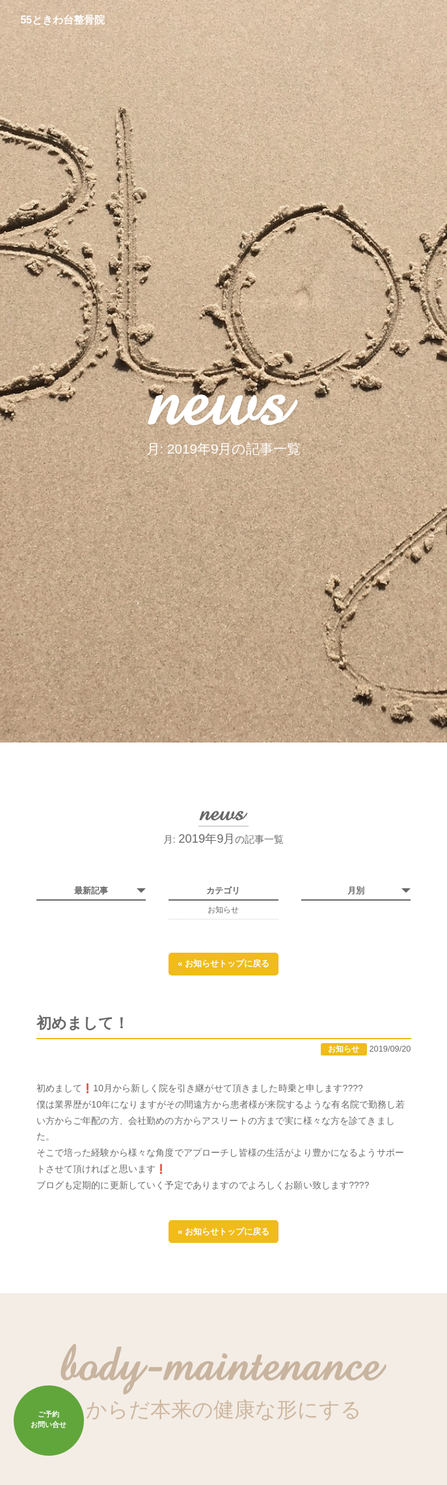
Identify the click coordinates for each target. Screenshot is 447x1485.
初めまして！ (82, 1025)
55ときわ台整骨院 (63, 19)
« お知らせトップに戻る (223, 965)
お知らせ (223, 910)
